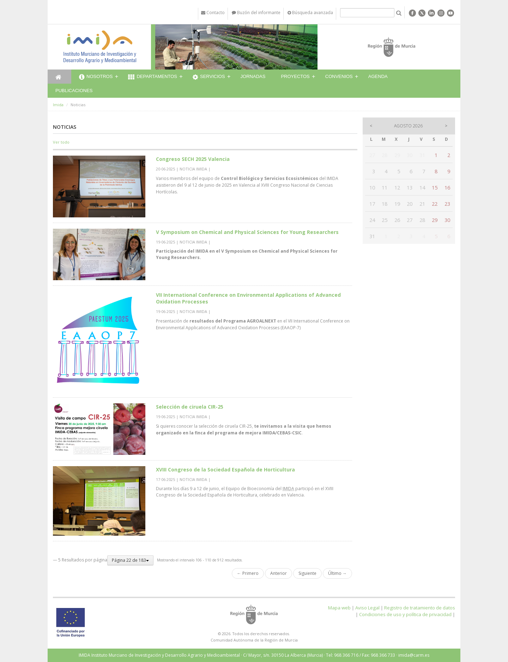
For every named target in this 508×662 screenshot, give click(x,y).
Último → (337, 573)
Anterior (278, 573)
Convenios (339, 76)
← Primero (248, 573)
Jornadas (253, 76)
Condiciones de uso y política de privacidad (405, 614)
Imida (58, 104)
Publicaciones (73, 90)
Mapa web (339, 607)
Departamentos (152, 77)
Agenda (378, 76)
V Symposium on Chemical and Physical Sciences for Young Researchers (247, 232)
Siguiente (307, 573)
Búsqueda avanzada (310, 13)
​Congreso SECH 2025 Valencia (193, 159)
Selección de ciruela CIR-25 (189, 406)
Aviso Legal (367, 607)
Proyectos (295, 76)
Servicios (209, 77)
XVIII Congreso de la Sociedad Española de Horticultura (225, 469)
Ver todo (61, 142)
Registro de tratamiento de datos (419, 607)
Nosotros (96, 77)
